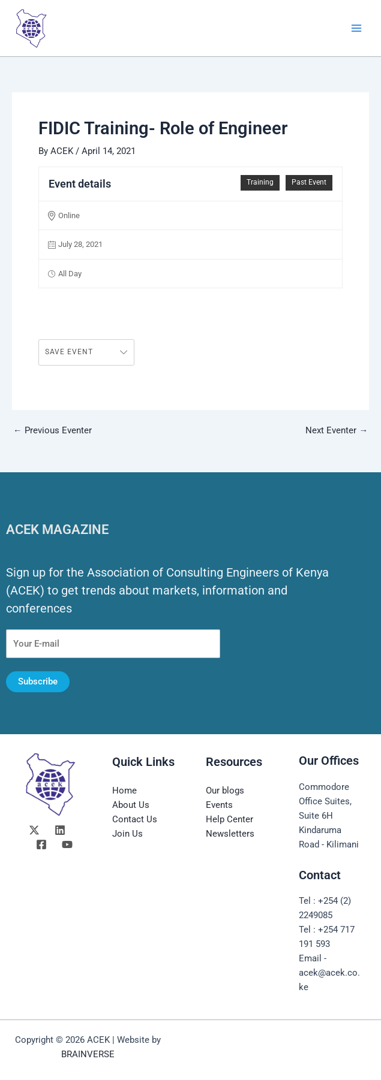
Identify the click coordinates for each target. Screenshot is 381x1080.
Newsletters (230, 833)
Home (124, 790)
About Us (130, 805)
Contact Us (134, 819)
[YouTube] (67, 844)
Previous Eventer (52, 430)
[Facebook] (41, 844)
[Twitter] (34, 830)
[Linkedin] (60, 830)
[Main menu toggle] (356, 28)
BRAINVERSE (88, 1054)
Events (219, 805)
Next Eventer (336, 430)
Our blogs (225, 790)
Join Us (127, 833)
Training (260, 182)
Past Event (309, 182)
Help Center (229, 819)
